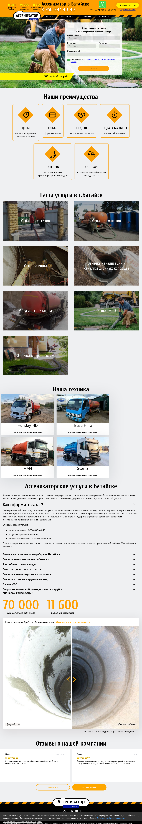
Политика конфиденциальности (111, 818)
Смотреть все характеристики (27, 432)
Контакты (104, 16)
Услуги (49, 16)
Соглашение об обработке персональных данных (22, 822)
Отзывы (87, 16)
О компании (67, 16)
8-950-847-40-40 (58, 9)
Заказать (93, 68)
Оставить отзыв (89, 787)
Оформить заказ (128, 5)
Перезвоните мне (127, 10)
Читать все (53, 787)
